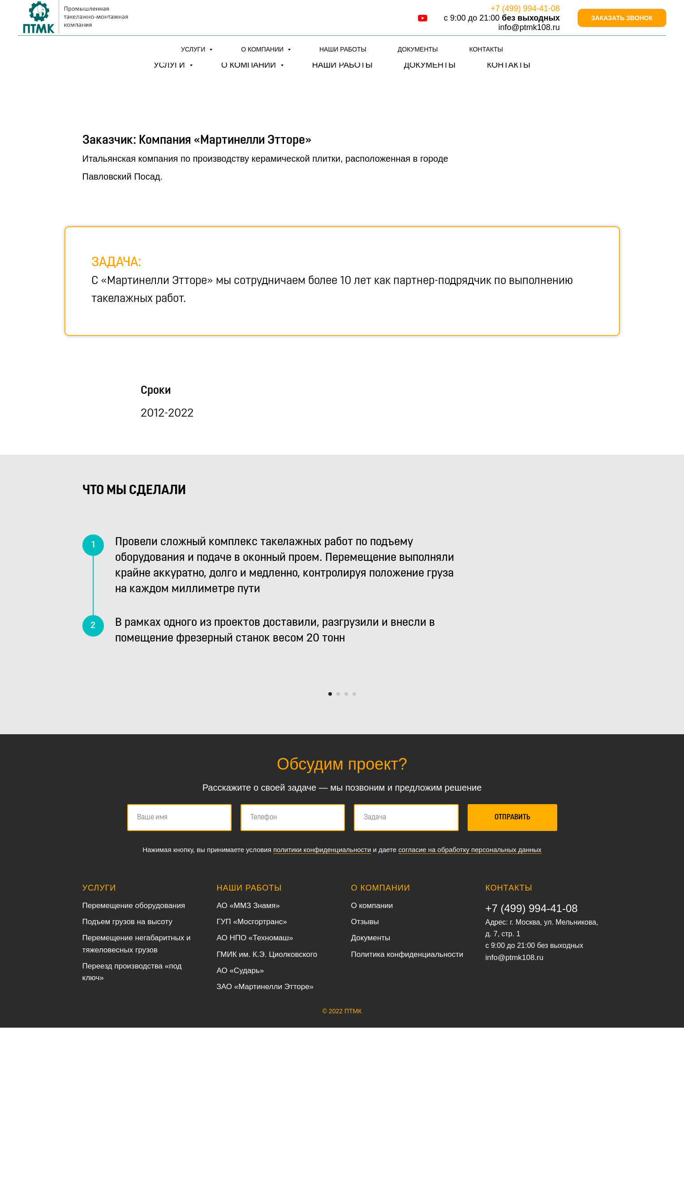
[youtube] (396, 29)
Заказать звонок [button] (622, 29)
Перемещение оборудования (133, 1062)
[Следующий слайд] (490, 758)
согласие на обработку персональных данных (470, 1006)
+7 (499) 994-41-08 (506, 17)
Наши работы (342, 64)
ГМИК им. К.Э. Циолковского (267, 1111)
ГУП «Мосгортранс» (252, 1078)
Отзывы (365, 1078)
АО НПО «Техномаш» (255, 1094)
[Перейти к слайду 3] (346, 850)
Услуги (170, 64)
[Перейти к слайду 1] (330, 850)
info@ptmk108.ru (522, 41)
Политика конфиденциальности (407, 1111)
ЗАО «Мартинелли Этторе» (265, 1143)
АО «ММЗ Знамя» (248, 1062)
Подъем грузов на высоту (127, 1078)
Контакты (508, 64)
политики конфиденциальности (322, 1006)
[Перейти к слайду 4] (354, 850)
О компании (249, 64)
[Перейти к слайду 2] (338, 850)
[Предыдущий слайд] (194, 758)
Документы (430, 64)
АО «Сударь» (240, 1127)
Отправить (512, 973)
